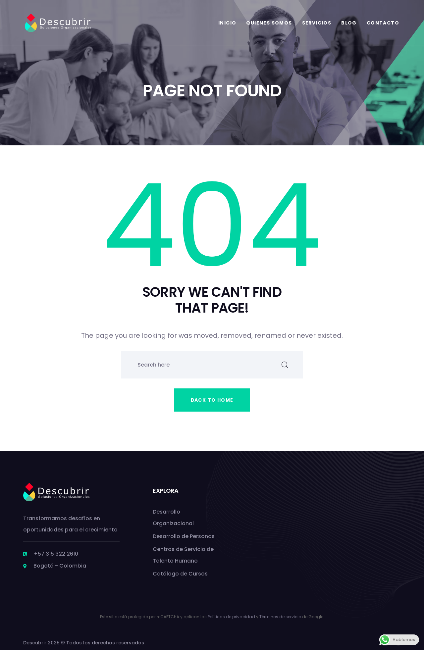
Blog (349, 23)
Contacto (383, 23)
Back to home (212, 400)
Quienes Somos (269, 23)
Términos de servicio (280, 617)
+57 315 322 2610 (56, 554)
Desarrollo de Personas (184, 536)
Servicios (317, 23)
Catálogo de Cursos (180, 573)
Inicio (227, 23)
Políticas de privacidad (231, 617)
